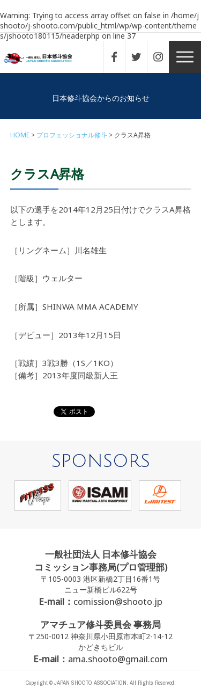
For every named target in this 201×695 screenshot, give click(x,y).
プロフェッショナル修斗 (71, 135)
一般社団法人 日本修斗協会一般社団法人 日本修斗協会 (45, 59)
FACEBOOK (119, 57)
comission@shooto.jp (117, 601)
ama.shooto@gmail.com (118, 659)
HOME (19, 135)
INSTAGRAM (163, 57)
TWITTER (141, 57)
